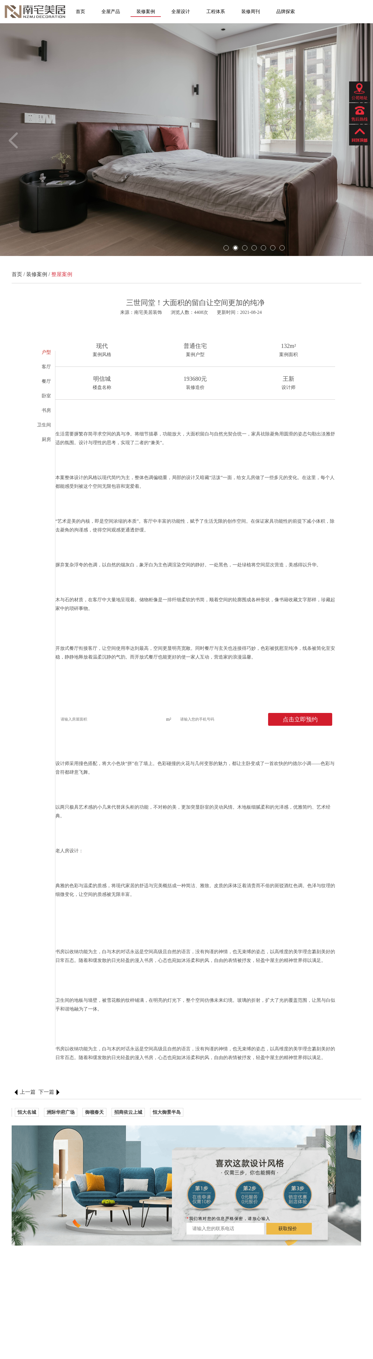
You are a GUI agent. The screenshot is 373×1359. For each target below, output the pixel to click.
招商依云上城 (128, 1112)
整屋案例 (61, 274)
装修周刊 (250, 11)
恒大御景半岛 (167, 1112)
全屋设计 (180, 11)
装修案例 (145, 11)
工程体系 (215, 11)
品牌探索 (285, 11)
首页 (80, 11)
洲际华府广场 (61, 1112)
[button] (16, 140)
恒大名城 (26, 1112)
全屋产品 (110, 11)
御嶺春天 (94, 1112)
